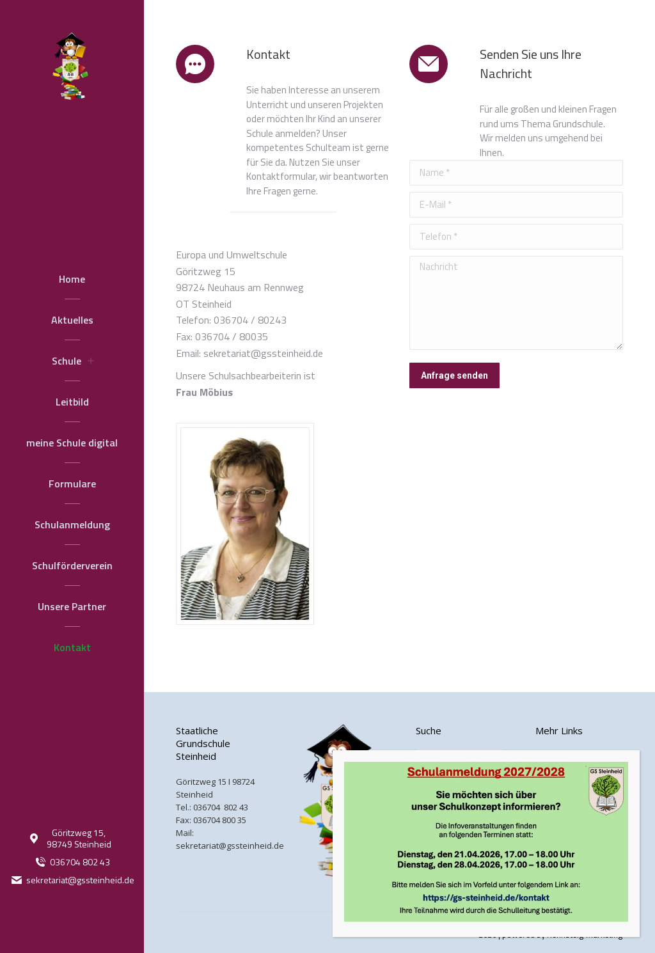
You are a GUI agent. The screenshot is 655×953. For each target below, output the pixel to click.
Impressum (557, 781)
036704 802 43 (72, 862)
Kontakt (550, 756)
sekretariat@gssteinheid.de (72, 880)
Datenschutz (560, 807)
